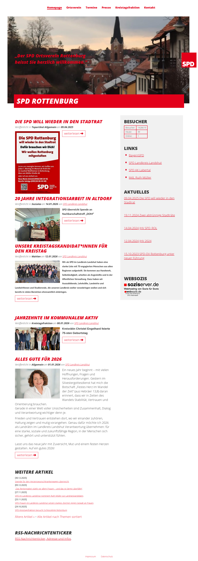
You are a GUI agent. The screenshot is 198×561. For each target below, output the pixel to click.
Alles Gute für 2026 (38, 358)
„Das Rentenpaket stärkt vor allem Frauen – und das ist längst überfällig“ (48, 488)
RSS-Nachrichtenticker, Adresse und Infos (43, 539)
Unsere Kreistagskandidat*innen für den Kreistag (61, 248)
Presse (106, 7)
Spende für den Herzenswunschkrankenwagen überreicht (42, 481)
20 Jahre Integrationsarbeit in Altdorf (63, 198)
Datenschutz (107, 556)
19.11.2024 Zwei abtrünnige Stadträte (149, 215)
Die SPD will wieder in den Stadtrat (58, 121)
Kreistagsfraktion (127, 7)
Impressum (90, 556)
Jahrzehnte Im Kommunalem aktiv (56, 317)
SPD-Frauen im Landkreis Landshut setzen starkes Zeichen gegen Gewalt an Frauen (54, 503)
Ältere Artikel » (25, 517)
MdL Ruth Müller (140, 177)
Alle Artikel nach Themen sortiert (59, 517)
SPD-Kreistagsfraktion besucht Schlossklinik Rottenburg (41, 510)
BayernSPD (136, 155)
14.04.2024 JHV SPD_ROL (140, 228)
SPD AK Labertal (140, 170)
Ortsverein (73, 7)
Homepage (54, 7)
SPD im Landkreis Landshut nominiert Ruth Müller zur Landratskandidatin (49, 495)
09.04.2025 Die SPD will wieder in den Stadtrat (149, 200)
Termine (91, 7)
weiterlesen (73, 133)
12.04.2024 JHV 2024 (137, 241)
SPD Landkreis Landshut (75, 204)
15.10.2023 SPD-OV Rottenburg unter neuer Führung (149, 256)
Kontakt (149, 7)
